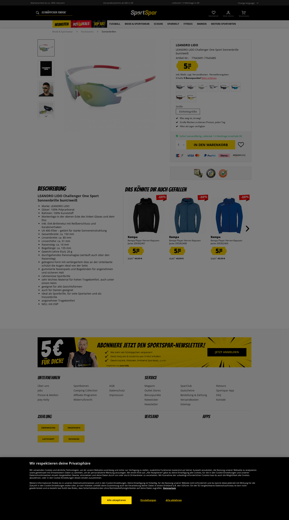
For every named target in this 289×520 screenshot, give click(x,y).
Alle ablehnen (174, 500)
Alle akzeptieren (116, 500)
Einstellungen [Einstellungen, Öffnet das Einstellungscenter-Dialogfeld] (148, 500)
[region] (144, 488)
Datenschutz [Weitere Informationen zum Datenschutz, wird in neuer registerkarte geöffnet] (169, 488)
